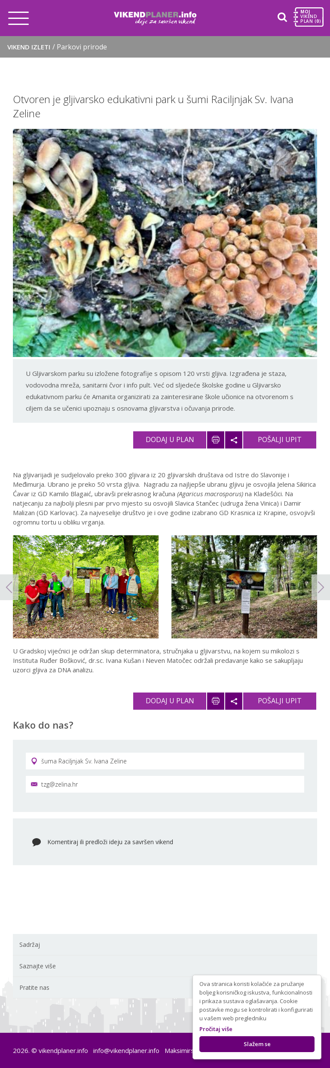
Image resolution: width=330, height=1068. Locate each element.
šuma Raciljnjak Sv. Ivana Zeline (79, 761)
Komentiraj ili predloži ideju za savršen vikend (110, 842)
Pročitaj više (215, 1029)
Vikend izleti (57, 47)
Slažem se (257, 1044)
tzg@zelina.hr (54, 784)
